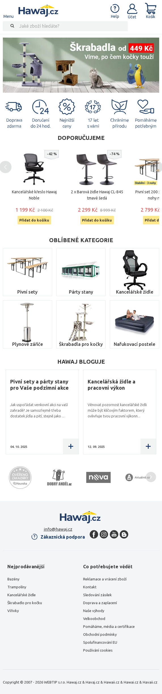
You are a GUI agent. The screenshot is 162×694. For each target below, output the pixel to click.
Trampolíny (16, 587)
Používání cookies (98, 650)
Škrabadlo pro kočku (24, 603)
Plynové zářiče (27, 344)
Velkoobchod (94, 619)
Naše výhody (93, 611)
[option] (81, 65)
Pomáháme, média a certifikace (109, 626)
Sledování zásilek (97, 595)
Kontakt (89, 587)
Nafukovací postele (134, 344)
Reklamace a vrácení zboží (105, 579)
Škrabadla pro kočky (81, 344)
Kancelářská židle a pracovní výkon (112, 385)
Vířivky (13, 611)
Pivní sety (27, 291)
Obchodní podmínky (100, 634)
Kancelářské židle (134, 291)
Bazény (13, 579)
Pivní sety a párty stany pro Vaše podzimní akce (39, 385)
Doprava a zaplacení (100, 603)
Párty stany (81, 291)
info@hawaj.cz (58, 529)
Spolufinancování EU (100, 642)
